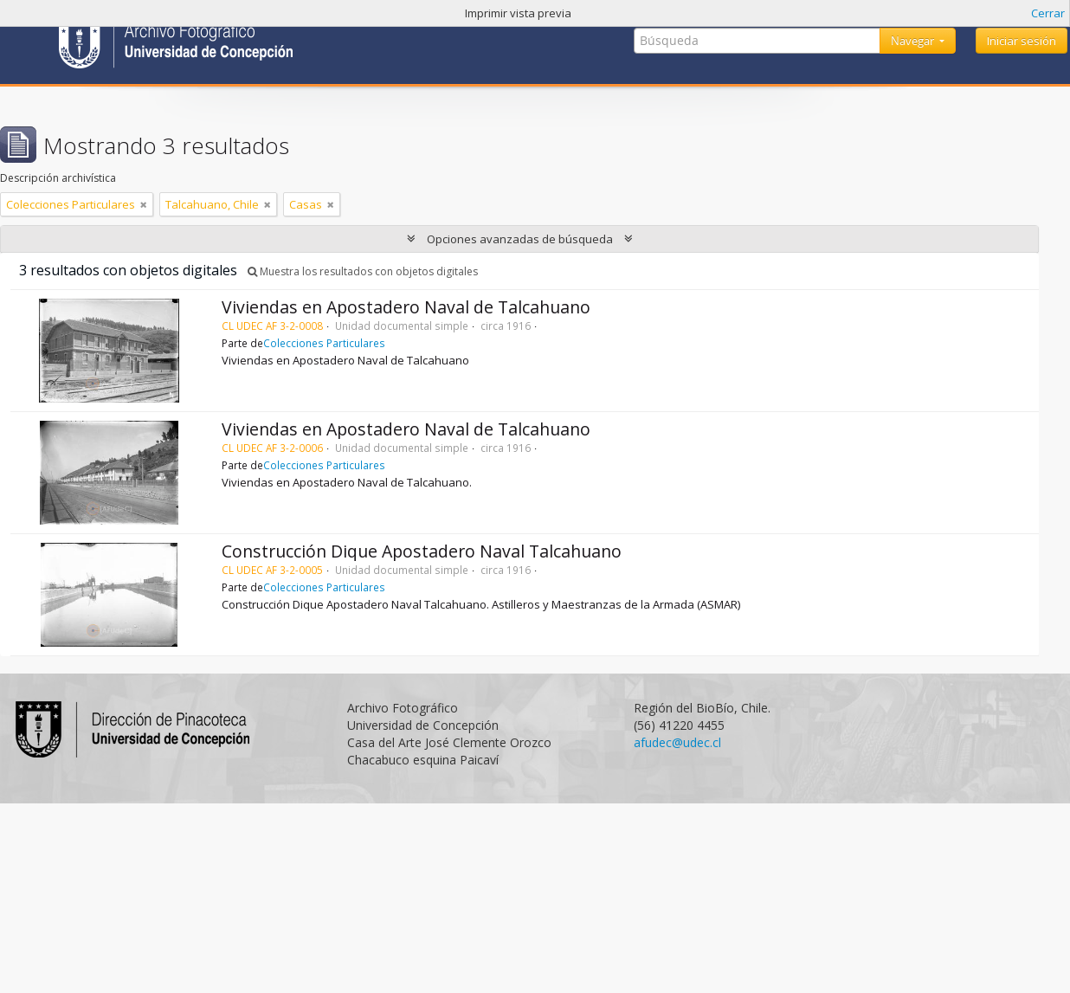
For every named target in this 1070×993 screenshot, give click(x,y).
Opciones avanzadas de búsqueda (520, 239)
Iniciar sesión (1021, 40)
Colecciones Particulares (324, 343)
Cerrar (1048, 13)
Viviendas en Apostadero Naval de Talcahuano (406, 307)
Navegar (914, 40)
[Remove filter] (143, 204)
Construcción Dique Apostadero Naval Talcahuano (422, 551)
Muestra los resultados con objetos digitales (363, 271)
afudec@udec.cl (677, 742)
